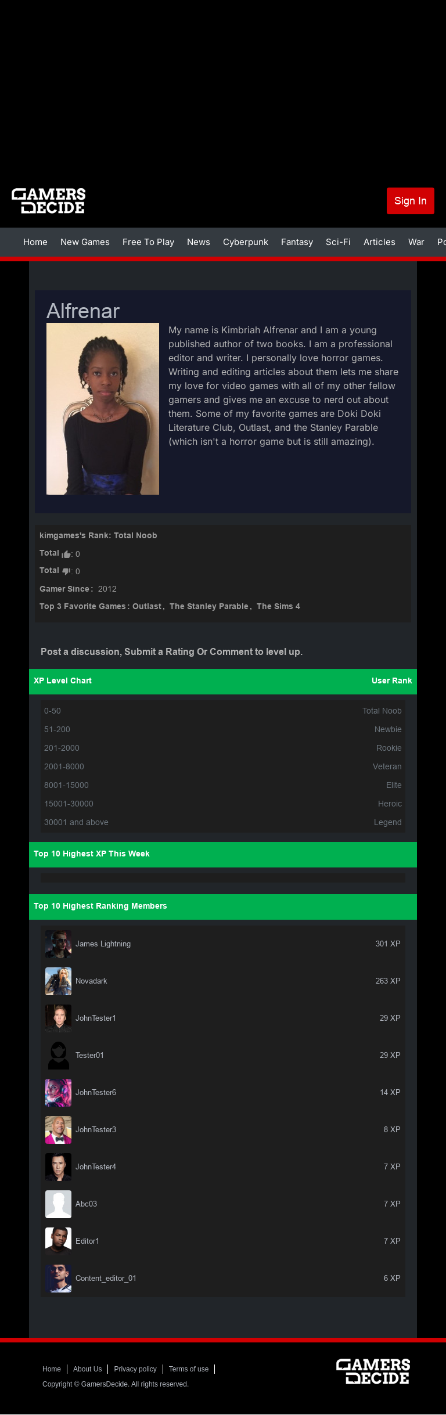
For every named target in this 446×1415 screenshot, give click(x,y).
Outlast (146, 607)
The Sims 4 (278, 607)
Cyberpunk (245, 241)
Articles (379, 241)
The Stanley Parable (209, 607)
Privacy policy (135, 1369)
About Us (87, 1369)
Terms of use (189, 1369)
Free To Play (148, 241)
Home (35, 241)
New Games (85, 241)
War (416, 241)
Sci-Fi (338, 241)
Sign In (410, 201)
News (198, 241)
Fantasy (297, 241)
